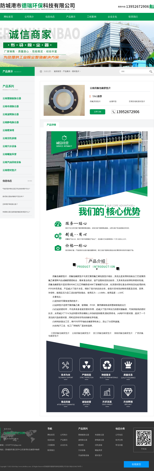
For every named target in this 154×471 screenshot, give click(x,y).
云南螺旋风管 (9, 154)
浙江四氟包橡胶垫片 (102, 333)
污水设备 (81, 450)
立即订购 (97, 112)
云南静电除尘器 (11, 122)
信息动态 (50, 16)
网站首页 (8, 16)
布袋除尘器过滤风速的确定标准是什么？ (16, 212)
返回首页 (57, 71)
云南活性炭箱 (9, 138)
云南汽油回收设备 (12, 162)
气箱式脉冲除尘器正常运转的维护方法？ (16, 189)
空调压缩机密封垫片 (137, 101)
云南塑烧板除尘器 (12, 98)
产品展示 (70, 16)
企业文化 (112, 16)
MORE (30, 181)
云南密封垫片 (9, 170)
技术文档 (119, 440)
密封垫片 (75, 71)
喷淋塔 (81, 445)
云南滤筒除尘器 (11, 114)
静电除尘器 (99, 440)
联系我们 (133, 16)
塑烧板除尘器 (83, 435)
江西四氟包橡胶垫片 (60, 333)
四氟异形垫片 (95, 101)
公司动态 (119, 435)
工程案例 (91, 16)
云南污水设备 (9, 146)
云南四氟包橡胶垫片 (81, 333)
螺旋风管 (98, 450)
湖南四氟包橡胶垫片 (123, 333)
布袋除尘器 (99, 435)
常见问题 (119, 445)
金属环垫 (113, 101)
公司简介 (29, 16)
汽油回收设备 (83, 455)
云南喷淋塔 (8, 130)
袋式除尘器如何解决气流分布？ (13, 196)
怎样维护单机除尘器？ (10, 204)
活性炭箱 (98, 445)
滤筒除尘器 (82, 440)
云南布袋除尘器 (11, 106)
